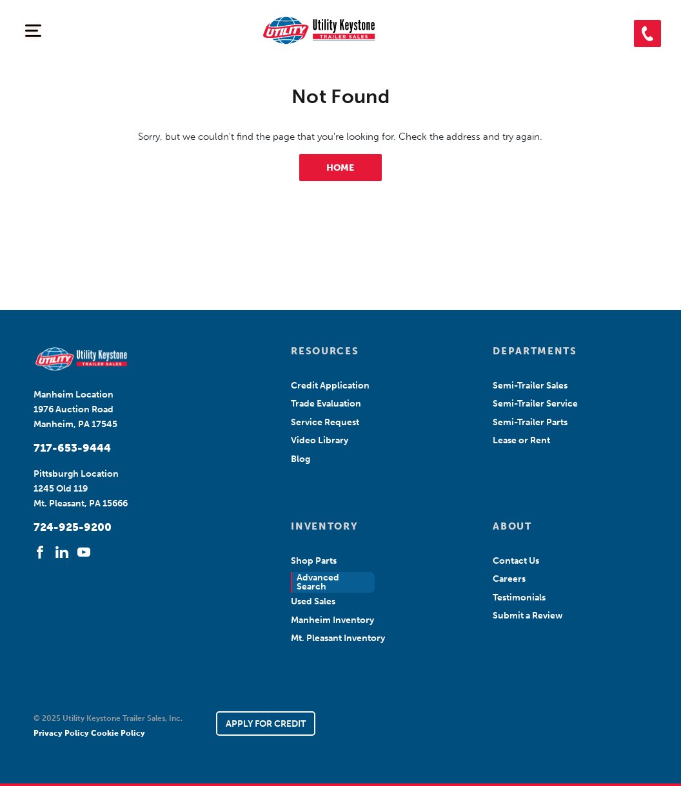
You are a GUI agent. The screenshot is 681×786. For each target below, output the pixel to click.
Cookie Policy (118, 733)
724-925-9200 (73, 527)
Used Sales (313, 601)
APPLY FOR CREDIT (266, 723)
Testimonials (519, 597)
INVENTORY (324, 526)
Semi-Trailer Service (535, 403)
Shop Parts (314, 560)
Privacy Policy (62, 733)
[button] (647, 33)
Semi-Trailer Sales (530, 385)
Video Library (319, 440)
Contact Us (516, 560)
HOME (340, 167)
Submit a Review (528, 615)
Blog (300, 459)
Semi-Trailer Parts (530, 422)
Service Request (325, 422)
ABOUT (512, 526)
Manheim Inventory (332, 620)
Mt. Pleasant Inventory (338, 638)
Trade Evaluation (326, 403)
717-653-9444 (72, 447)
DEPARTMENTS (535, 351)
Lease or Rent (521, 440)
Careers (509, 578)
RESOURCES (325, 351)
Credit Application (330, 385)
